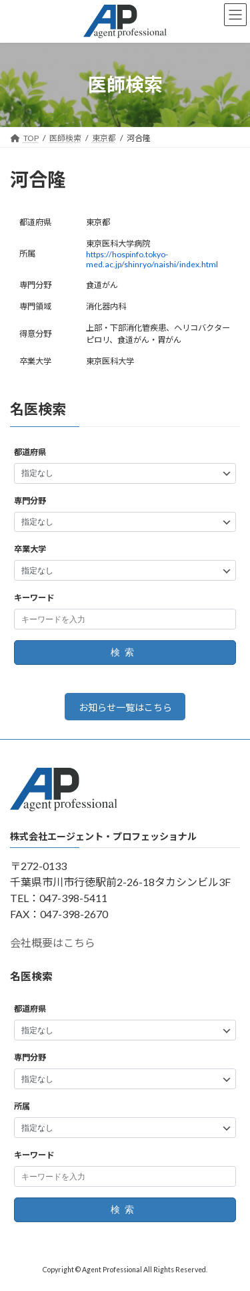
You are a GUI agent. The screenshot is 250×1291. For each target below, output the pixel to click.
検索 (125, 653)
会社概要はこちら (52, 943)
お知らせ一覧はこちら (125, 707)
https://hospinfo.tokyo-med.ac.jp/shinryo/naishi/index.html (152, 259)
